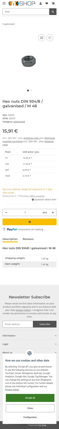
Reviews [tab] (28, 239)
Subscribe (44, 324)
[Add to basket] (29, 221)
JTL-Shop (42, 425)
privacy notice (23, 310)
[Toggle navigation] (4, 2)
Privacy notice (12, 389)
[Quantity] (25, 212)
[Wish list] (47, 3)
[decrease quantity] (6, 212)
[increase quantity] (52, 212)
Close (30, 408)
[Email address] (18, 324)
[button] (41, 3)
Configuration (30, 417)
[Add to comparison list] (41, 37)
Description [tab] (10, 239)
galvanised (19, 121)
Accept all (30, 398)
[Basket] (53, 3)
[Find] (26, 11)
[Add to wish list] (49, 37)
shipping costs (31, 138)
